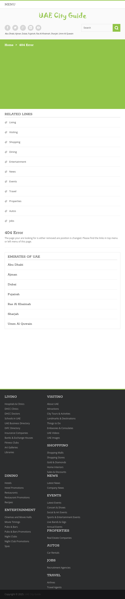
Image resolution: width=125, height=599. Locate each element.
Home (9, 45)
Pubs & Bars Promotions (18, 531)
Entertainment (17, 161)
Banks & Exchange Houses (19, 437)
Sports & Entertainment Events (63, 517)
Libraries (9, 452)
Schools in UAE (13, 418)
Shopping (14, 142)
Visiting (13, 132)
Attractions (53, 408)
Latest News (53, 483)
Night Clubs (11, 536)
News (12, 171)
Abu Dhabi (9, 33)
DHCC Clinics (11, 408)
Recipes (9, 502)
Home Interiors (55, 467)
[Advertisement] (62, 76)
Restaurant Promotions (17, 497)
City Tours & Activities (58, 413)
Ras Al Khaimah (43, 33)
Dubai (24, 33)
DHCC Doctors (12, 413)
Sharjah (54, 33)
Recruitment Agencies (59, 567)
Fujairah (31, 33)
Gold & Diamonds (56, 462)
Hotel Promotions (14, 487)
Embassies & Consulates (60, 428)
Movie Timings (12, 522)
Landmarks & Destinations (61, 418)
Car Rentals (53, 552)
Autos (12, 211)
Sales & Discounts (56, 472)
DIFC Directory (12, 428)
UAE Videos (53, 433)
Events (13, 181)
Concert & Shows (56, 507)
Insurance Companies (16, 433)
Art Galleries (11, 447)
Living (12, 122)
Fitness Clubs (12, 442)
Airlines (51, 582)
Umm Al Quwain (66, 33)
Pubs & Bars (11, 526)
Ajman (18, 33)
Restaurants (11, 492)
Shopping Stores (56, 457)
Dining (13, 152)
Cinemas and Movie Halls (18, 517)
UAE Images (53, 437)
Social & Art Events (57, 512)
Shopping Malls (55, 452)
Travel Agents (54, 587)
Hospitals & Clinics (14, 404)
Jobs (11, 221)
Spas (7, 546)
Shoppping (57, 445)
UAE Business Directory (17, 423)
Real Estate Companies (59, 538)
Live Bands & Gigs (56, 522)
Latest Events (54, 502)
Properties (15, 201)
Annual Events (54, 526)
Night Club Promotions (17, 541)
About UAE (53, 404)
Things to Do (54, 423)
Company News (55, 487)
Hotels (8, 483)
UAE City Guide (33, 594)
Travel (12, 191)
